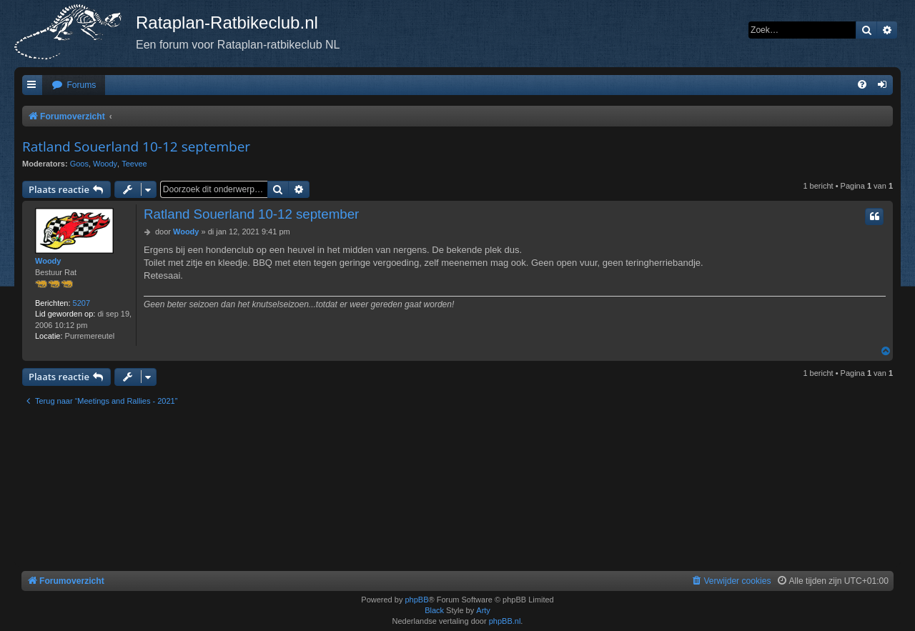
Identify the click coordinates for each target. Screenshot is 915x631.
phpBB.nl (505, 621)
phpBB (416, 599)
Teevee (134, 163)
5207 (81, 303)
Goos (79, 163)
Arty (483, 610)
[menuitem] (73, 85)
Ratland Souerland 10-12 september (136, 146)
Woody (105, 163)
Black (434, 610)
